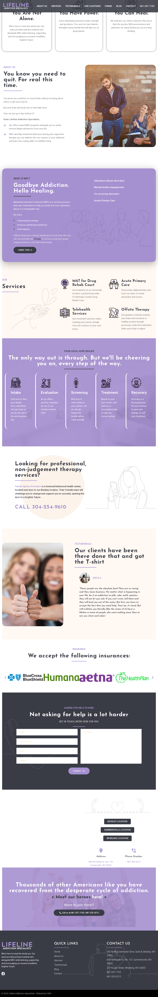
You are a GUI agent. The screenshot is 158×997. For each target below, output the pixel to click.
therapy (37, 239)
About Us (42, 6)
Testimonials (72, 6)
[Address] (101, 850)
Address (101, 856)
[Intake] (16, 383)
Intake (16, 392)
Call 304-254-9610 (40, 507)
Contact (131, 6)
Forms (108, 6)
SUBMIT (79, 771)
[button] (5, 677)
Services (56, 6)
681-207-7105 (147, 6)
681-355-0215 (133, 862)
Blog (119, 6)
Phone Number (133, 856)
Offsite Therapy (135, 309)
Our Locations (92, 6)
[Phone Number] (133, 850)
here (97, 897)
